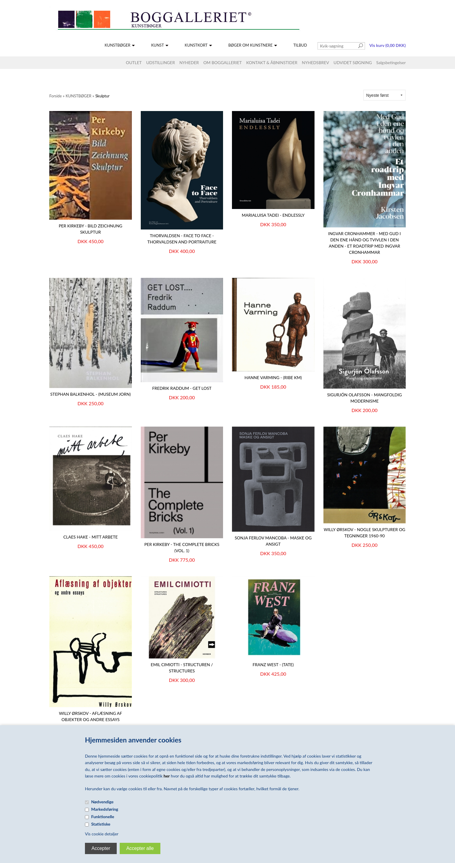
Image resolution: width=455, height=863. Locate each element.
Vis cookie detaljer (102, 833)
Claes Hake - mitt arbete (90, 536)
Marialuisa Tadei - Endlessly (273, 215)
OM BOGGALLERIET (222, 62)
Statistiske (100, 823)
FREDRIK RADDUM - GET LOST (181, 388)
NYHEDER (189, 62)
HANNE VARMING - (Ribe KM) (273, 377)
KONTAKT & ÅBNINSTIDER (271, 62)
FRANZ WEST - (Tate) (273, 664)
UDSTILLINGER (160, 62)
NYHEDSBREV (315, 62)
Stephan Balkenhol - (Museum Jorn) (90, 394)
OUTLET (134, 62)
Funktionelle (102, 816)
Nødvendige (102, 801)
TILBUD (300, 45)
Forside (55, 96)
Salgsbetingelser (391, 62)
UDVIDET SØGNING (353, 62)
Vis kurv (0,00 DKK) (387, 45)
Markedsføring (104, 809)
